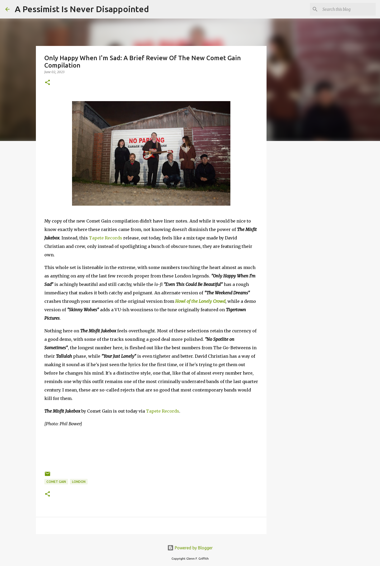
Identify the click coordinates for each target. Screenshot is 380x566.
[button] (47, 82)
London (79, 481)
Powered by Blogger (190, 547)
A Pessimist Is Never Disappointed (82, 9)
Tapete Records (105, 237)
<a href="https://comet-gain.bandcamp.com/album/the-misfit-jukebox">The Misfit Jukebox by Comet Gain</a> (151, 448)
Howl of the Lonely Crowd (200, 301)
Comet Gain (56, 481)
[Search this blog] (348, 9)
